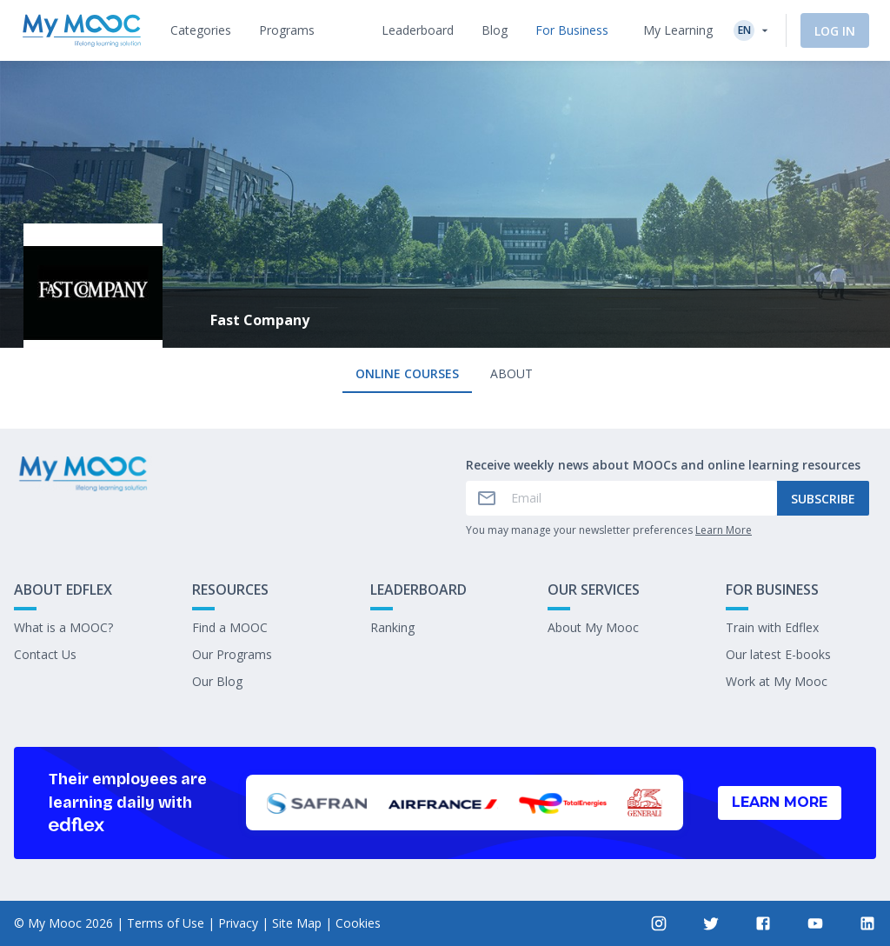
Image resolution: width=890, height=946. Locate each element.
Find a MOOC (230, 627)
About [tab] (511, 373)
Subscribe (823, 498)
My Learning (678, 30)
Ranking (392, 627)
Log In (834, 31)
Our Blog (217, 681)
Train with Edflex (772, 627)
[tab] (201, 30)
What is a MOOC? (63, 627)
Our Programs (232, 654)
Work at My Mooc (776, 681)
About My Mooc (593, 627)
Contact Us (45, 654)
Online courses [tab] (407, 373)
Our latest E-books (778, 654)
